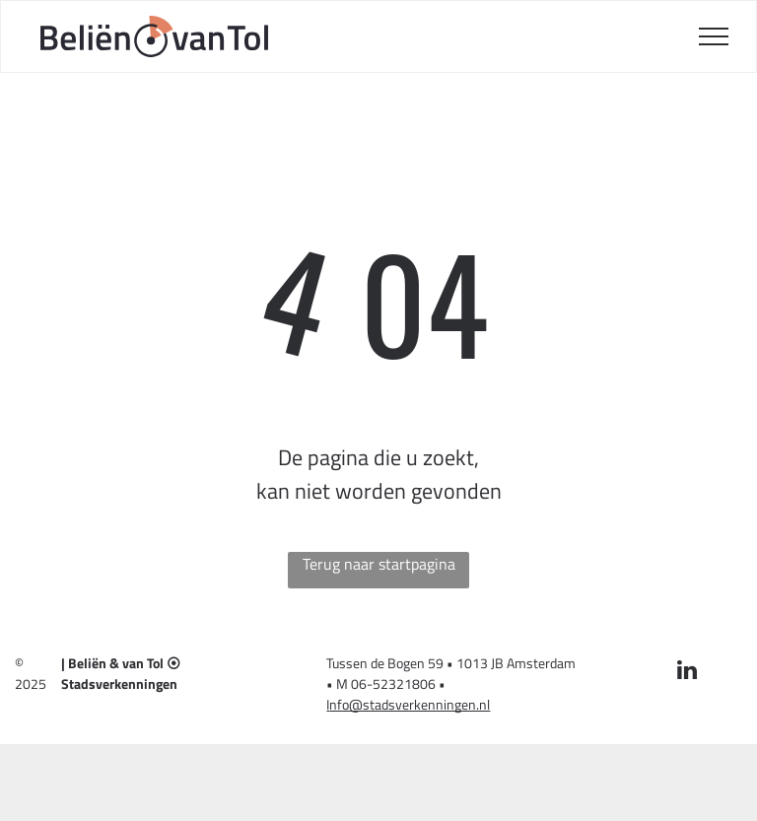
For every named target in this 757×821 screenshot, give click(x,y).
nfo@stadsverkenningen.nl (409, 704)
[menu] (713, 36)
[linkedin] (687, 672)
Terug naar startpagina (379, 564)
